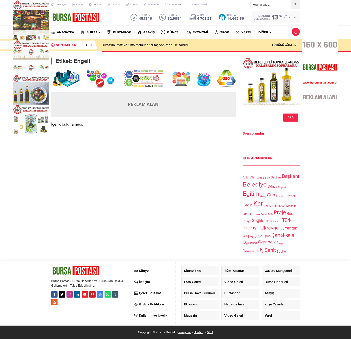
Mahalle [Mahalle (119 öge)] (291, 206)
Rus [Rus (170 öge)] (290, 213)
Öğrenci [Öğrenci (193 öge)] (250, 242)
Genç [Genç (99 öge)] (263, 196)
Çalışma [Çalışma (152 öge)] (264, 236)
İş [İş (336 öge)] (262, 249)
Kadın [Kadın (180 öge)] (248, 205)
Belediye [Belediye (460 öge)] (255, 184)
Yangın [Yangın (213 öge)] (291, 228)
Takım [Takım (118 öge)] (268, 221)
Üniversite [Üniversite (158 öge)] (251, 251)
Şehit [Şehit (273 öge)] (270, 250)
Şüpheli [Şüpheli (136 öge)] (282, 251)
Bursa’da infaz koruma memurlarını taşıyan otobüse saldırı (145, 45)
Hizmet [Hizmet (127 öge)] (290, 196)
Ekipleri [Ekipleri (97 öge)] (282, 187)
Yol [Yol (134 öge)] (245, 236)
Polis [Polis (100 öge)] (270, 214)
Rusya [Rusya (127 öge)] (247, 221)
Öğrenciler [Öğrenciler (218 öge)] (268, 242)
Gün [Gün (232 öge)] (271, 195)
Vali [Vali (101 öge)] (282, 229)
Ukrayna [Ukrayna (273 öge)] (269, 228)
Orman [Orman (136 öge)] (255, 214)
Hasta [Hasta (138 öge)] (280, 196)
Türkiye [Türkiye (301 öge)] (251, 227)
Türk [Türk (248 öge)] (286, 220)
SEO (210, 332)
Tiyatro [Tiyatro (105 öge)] (277, 221)
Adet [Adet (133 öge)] (246, 177)
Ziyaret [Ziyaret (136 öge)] (252, 236)
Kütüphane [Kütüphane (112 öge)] (278, 206)
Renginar (184, 332)
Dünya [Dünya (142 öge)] (272, 187)
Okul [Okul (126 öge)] (246, 214)
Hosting (199, 332)
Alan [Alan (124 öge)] (253, 177)
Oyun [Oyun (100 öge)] (264, 214)
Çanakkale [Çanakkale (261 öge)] (283, 235)
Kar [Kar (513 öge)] (258, 203)
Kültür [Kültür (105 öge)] (267, 206)
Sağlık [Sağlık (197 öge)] (257, 220)
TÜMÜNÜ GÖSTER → (286, 45)
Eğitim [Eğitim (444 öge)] (251, 193)
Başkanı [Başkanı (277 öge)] (290, 176)
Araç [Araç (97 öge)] (259, 177)
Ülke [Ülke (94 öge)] (281, 243)
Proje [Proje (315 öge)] (280, 212)
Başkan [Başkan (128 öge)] (276, 177)
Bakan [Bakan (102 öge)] (266, 177)
